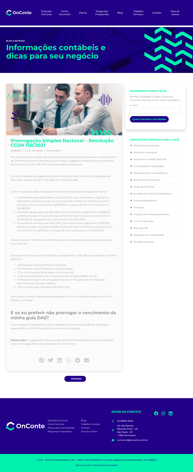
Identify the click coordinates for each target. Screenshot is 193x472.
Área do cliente (175, 13)
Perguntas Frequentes (102, 13)
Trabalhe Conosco (138, 13)
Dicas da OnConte (144, 186)
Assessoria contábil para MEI (150, 159)
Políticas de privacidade (105, 465)
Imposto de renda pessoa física (152, 214)
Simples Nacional (144, 241)
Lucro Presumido (144, 221)
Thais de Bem (53, 150)
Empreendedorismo (145, 200)
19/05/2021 (16, 150)
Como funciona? (65, 13)
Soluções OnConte (46, 13)
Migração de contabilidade (149, 234)
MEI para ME (141, 228)
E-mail (155, 108)
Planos (83, 12)
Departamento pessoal (147, 179)
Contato (156, 12)
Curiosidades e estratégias (149, 166)
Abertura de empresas (146, 145)
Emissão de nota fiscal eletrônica (153, 193)
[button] (41, 360)
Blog (120, 12)
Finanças (139, 207)
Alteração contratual (145, 152)
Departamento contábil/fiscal (151, 173)
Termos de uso (83, 465)
